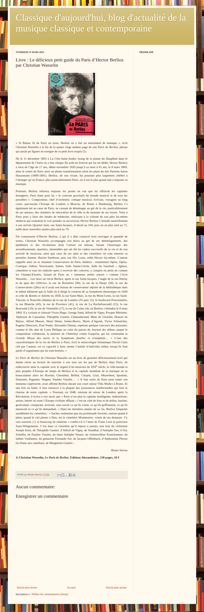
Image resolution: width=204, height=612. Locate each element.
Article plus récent (27, 587)
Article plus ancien (116, 587)
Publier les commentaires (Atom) (50, 594)
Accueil (71, 587)
